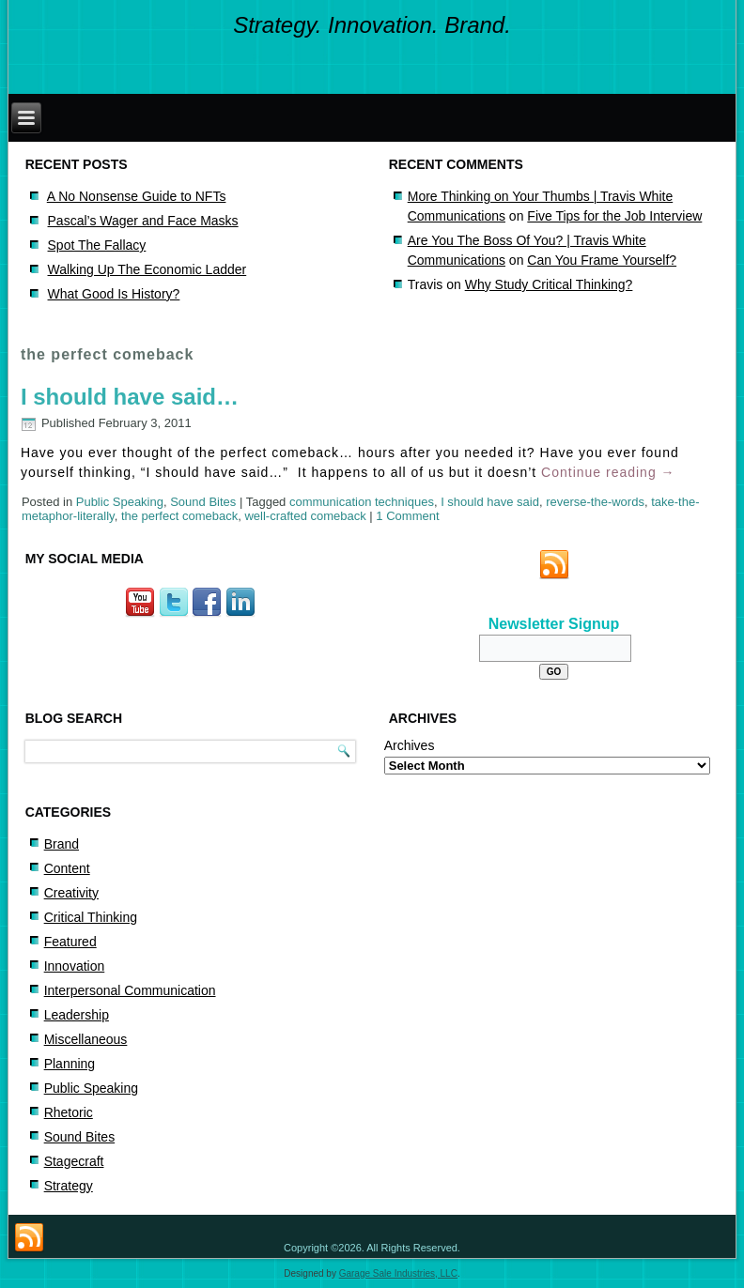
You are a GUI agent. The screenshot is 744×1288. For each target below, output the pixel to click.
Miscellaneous (86, 1039)
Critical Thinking (90, 917)
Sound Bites (203, 502)
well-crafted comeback (304, 516)
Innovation (74, 966)
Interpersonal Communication (130, 990)
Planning (70, 1063)
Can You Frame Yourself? (601, 260)
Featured (70, 941)
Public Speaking (119, 502)
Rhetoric (68, 1112)
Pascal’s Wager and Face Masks (143, 220)
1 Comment (407, 516)
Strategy (68, 1185)
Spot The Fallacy (97, 245)
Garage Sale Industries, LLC (398, 1273)
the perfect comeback (179, 516)
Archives (409, 745)
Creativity (71, 892)
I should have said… (130, 396)
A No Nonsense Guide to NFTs (136, 196)
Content (67, 868)
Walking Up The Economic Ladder (147, 269)
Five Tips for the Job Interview (614, 215)
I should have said (490, 502)
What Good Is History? (114, 293)
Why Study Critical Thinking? (549, 284)
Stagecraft (74, 1161)
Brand (61, 843)
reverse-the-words (595, 502)
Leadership (76, 1014)
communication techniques (361, 502)
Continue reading (608, 472)
